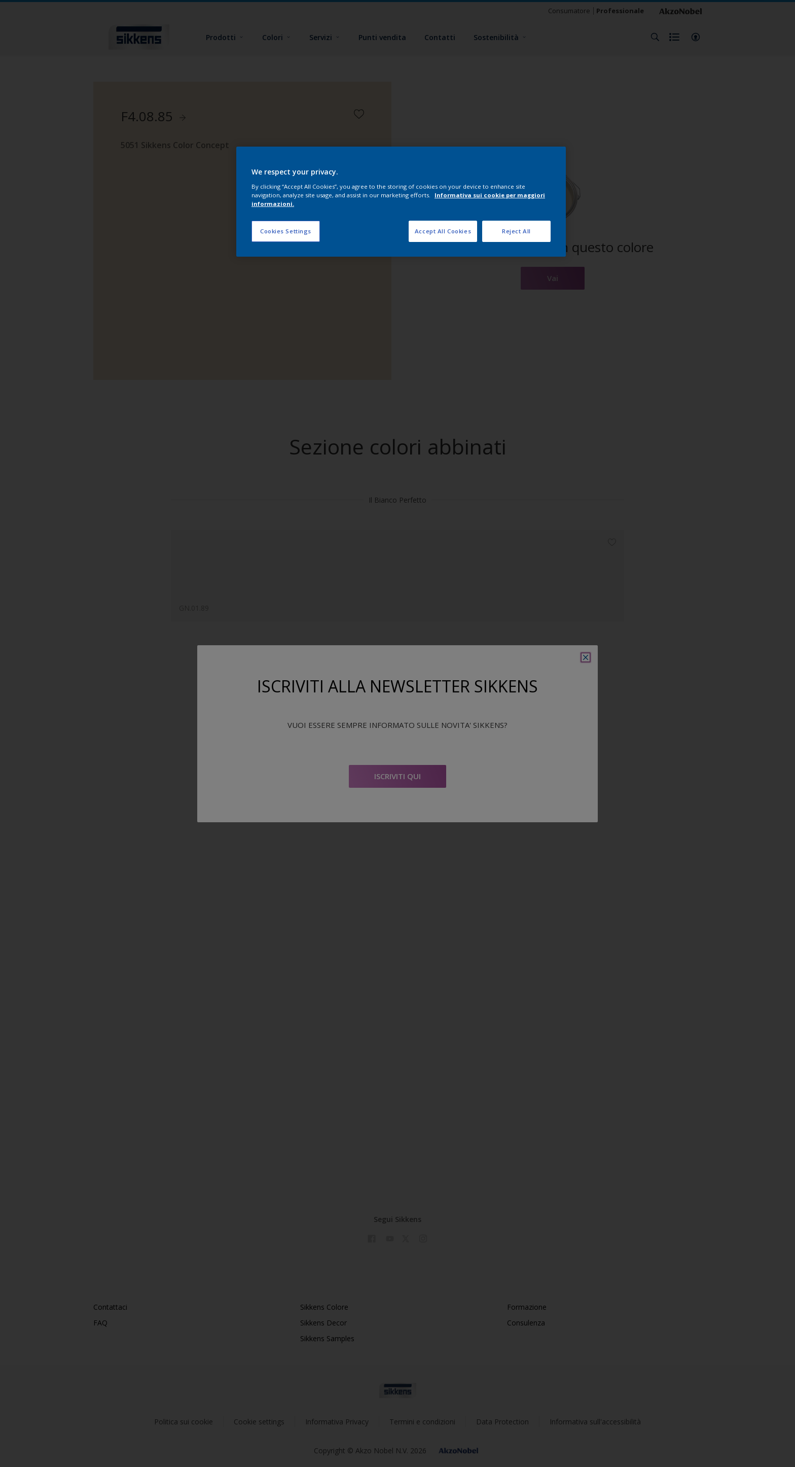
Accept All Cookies (443, 231)
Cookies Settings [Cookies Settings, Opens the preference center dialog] (285, 231)
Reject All (516, 231)
